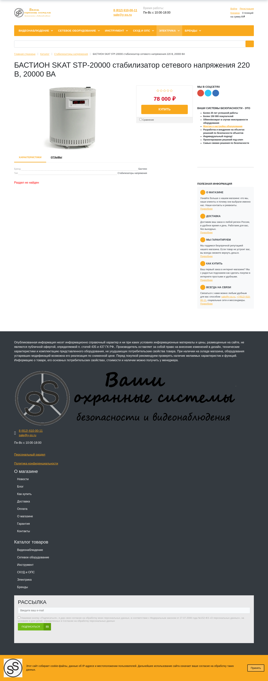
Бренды (22, 587)
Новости (23, 479)
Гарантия (23, 523)
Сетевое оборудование (33, 557)
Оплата (22, 508)
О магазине (25, 516)
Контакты (23, 531)
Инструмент (25, 564)
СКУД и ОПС (26, 572)
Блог (20, 486)
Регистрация (247, 8)
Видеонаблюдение (30, 549)
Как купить (24, 494)
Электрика (24, 579)
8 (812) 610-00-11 (125, 10)
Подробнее (206, 208)
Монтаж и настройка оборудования (222, 126)
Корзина (235, 13)
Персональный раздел (29, 454)
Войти (233, 8)
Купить (164, 109)
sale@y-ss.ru (122, 14)
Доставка (23, 501)
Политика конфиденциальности (36, 463)
